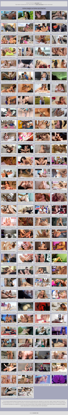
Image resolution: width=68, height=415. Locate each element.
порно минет (37, 3)
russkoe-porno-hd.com (39, 4)
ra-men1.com (35, 413)
